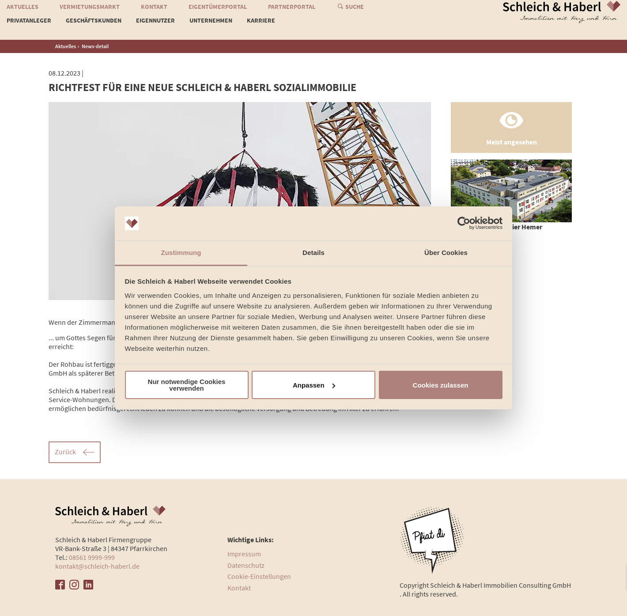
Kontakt (154, 15)
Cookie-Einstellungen (259, 576)
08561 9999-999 (92, 557)
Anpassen (314, 385)
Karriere (261, 28)
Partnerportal (291, 15)
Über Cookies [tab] (446, 252)
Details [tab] (313, 252)
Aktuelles (22, 15)
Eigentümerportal (218, 15)
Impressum (244, 553)
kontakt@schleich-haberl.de (97, 566)
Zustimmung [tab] (181, 252)
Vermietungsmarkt (90, 15)
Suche (354, 15)
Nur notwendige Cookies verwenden (187, 385)
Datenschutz (245, 565)
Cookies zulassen (440, 385)
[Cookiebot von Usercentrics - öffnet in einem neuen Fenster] (463, 223)
